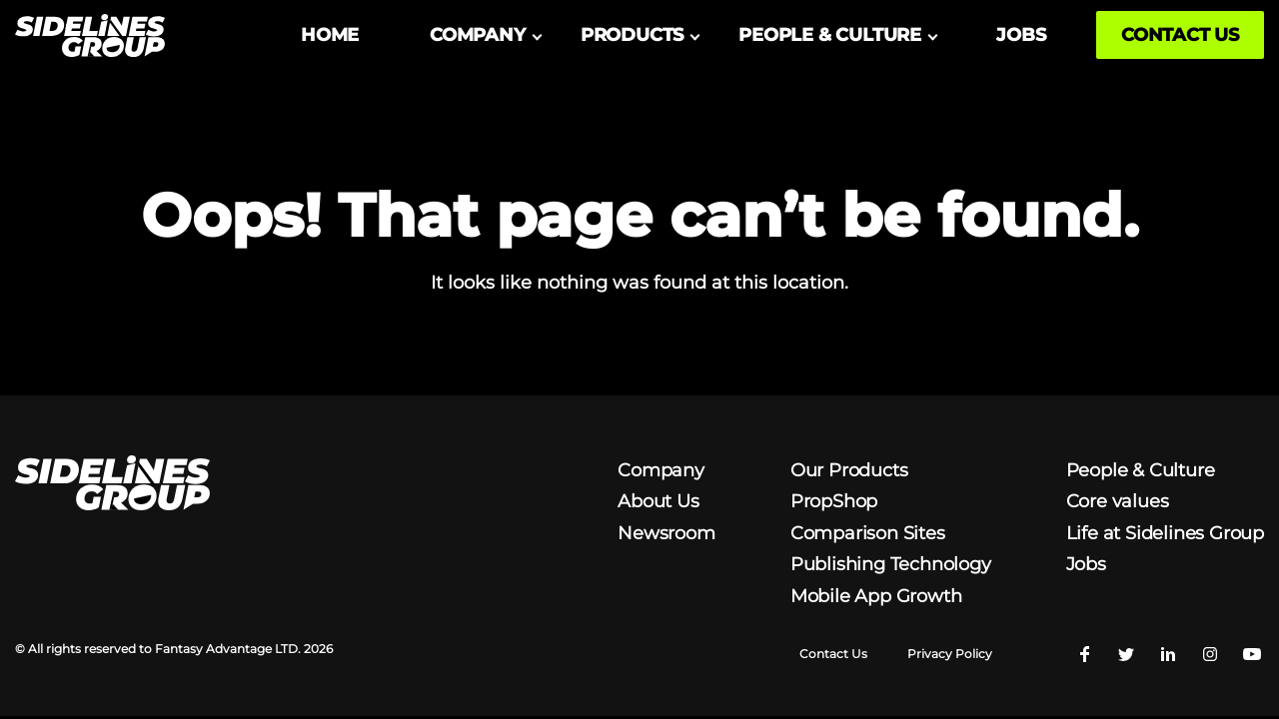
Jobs (1086, 559)
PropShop (833, 496)
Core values (1117, 496)
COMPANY (478, 35)
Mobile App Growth (876, 590)
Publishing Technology (890, 559)
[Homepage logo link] (90, 35)
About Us (658, 496)
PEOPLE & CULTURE (829, 35)
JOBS (1020, 35)
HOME (330, 35)
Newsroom (666, 527)
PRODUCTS (632, 35)
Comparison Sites (867, 527)
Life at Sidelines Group (1165, 527)
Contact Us (833, 649)
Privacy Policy (949, 649)
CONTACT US (1180, 35)
